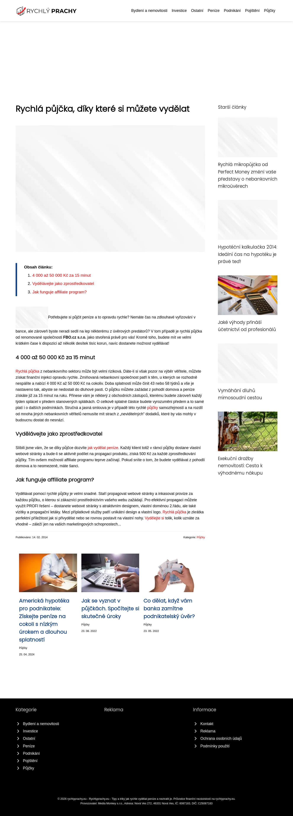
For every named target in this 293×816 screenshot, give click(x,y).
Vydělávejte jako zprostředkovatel (63, 283)
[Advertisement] (146, 53)
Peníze (214, 10)
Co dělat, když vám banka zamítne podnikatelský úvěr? (169, 608)
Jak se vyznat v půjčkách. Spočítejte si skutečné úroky (110, 608)
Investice (179, 10)
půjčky (152, 408)
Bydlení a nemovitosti (149, 10)
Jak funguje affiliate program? (59, 292)
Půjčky (269, 10)
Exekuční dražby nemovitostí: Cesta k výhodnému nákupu (240, 465)
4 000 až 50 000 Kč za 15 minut (61, 275)
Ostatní (197, 10)
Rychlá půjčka (27, 371)
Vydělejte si (154, 518)
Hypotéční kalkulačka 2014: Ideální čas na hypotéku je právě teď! (247, 254)
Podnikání (232, 10)
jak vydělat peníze (103, 448)
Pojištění (252, 10)
